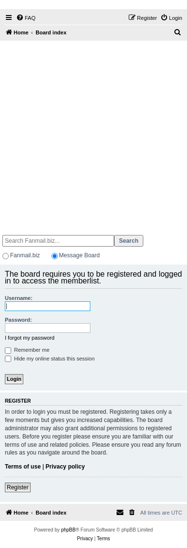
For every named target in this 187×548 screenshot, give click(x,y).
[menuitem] (25, 18)
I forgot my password (29, 338)
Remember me (27, 350)
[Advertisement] (92, 133)
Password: (18, 320)
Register (18, 487)
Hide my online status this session (50, 358)
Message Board (79, 255)
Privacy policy (65, 466)
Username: (19, 298)
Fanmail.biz (25, 255)
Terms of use (23, 466)
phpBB (68, 529)
